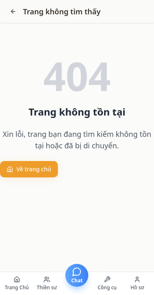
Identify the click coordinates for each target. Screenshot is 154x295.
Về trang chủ (29, 169)
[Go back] (13, 11)
